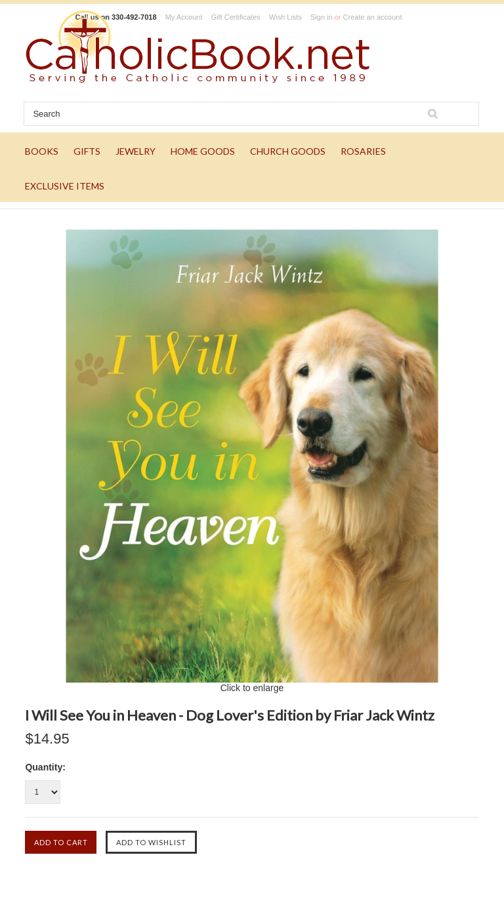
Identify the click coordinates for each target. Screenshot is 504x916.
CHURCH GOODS (288, 151)
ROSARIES (363, 151)
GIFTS (87, 151)
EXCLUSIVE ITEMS (64, 185)
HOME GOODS (203, 151)
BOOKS (41, 151)
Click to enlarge (252, 688)
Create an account (372, 17)
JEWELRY (136, 151)
